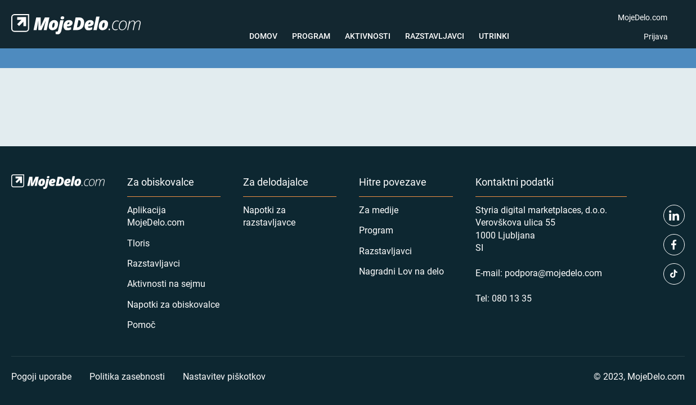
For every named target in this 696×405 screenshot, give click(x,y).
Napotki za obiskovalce (173, 304)
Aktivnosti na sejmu (166, 283)
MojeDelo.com (642, 17)
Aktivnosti (367, 35)
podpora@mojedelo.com (553, 272)
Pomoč (141, 324)
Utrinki (494, 35)
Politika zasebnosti (127, 376)
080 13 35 (512, 298)
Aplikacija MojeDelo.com (156, 216)
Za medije (378, 209)
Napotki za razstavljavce (269, 216)
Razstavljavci (434, 35)
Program (311, 35)
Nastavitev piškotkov (224, 376)
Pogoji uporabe (41, 376)
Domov (263, 35)
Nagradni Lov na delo (401, 271)
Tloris (138, 243)
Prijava (656, 36)
